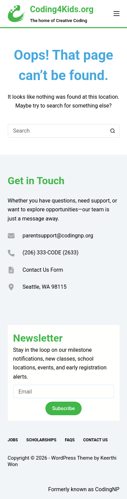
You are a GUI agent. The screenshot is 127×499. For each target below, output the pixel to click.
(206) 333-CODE (42, 252)
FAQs (70, 440)
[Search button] (113, 131)
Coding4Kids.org (62, 9)
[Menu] (116, 14)
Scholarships (41, 440)
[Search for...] (57, 131)
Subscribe (63, 408)
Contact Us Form (43, 270)
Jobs (13, 440)
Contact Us (95, 440)
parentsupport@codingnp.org (58, 235)
